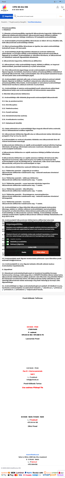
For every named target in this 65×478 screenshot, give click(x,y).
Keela (24, 252)
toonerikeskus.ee (32, 455)
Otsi (60, 16)
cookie (25, 227)
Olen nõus (41, 252)
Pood (4, 2)
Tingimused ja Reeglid (17, 22)
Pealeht (4, 22)
